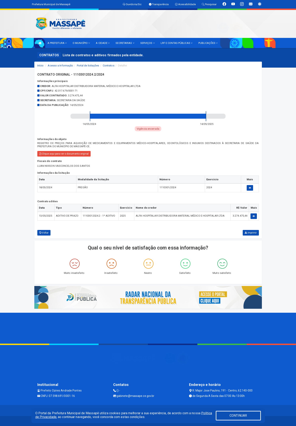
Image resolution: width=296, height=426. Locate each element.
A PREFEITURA (57, 42)
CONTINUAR (238, 415)
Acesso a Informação (60, 65)
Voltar (44, 232)
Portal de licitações (88, 65)
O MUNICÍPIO (81, 42)
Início (40, 65)
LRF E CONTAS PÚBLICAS (176, 42)
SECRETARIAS (125, 42)
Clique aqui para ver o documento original (64, 153)
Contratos (108, 65)
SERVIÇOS (147, 42)
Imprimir (251, 232)
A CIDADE (103, 42)
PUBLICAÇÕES (208, 42)
